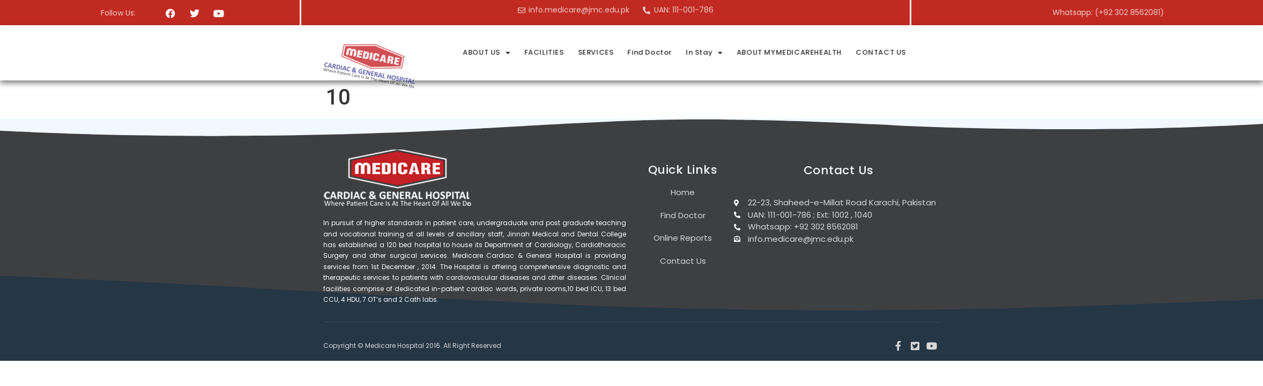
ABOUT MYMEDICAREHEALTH (892, 52)
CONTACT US (984, 52)
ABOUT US (589, 53)
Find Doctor (753, 52)
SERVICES (699, 52)
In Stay (807, 53)
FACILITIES (647, 52)
